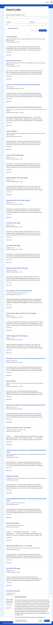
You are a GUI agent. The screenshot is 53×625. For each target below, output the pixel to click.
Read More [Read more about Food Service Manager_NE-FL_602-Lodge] (9, 441)
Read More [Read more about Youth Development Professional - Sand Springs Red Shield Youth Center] (9, 467)
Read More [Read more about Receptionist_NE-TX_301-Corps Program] (9, 214)
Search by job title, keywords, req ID (15, 15)
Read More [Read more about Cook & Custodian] (9, 52)
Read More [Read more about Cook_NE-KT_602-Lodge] (9, 582)
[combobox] (18, 24)
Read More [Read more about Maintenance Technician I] (9, 76)
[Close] (49, 597)
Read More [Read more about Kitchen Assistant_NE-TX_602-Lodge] (9, 282)
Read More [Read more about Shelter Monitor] (9, 396)
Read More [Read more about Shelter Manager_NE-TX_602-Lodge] (9, 192)
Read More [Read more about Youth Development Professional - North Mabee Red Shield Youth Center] (9, 514)
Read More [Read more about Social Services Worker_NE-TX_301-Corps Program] (9, 327)
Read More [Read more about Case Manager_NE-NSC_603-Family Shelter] (9, 305)
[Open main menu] (51, 2)
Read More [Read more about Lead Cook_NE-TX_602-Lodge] (9, 169)
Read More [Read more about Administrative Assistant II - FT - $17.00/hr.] (9, 560)
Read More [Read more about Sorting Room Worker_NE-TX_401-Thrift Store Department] (9, 122)
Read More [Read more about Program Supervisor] (9, 490)
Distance (32, 22)
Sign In (47, 2)
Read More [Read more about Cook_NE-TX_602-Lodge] (9, 237)
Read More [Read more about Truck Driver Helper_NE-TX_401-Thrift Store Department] (9, 99)
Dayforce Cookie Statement (38, 617)
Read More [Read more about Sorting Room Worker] (9, 537)
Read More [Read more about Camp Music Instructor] (9, 605)
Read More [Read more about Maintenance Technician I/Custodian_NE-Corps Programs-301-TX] (9, 372)
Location (8, 22)
